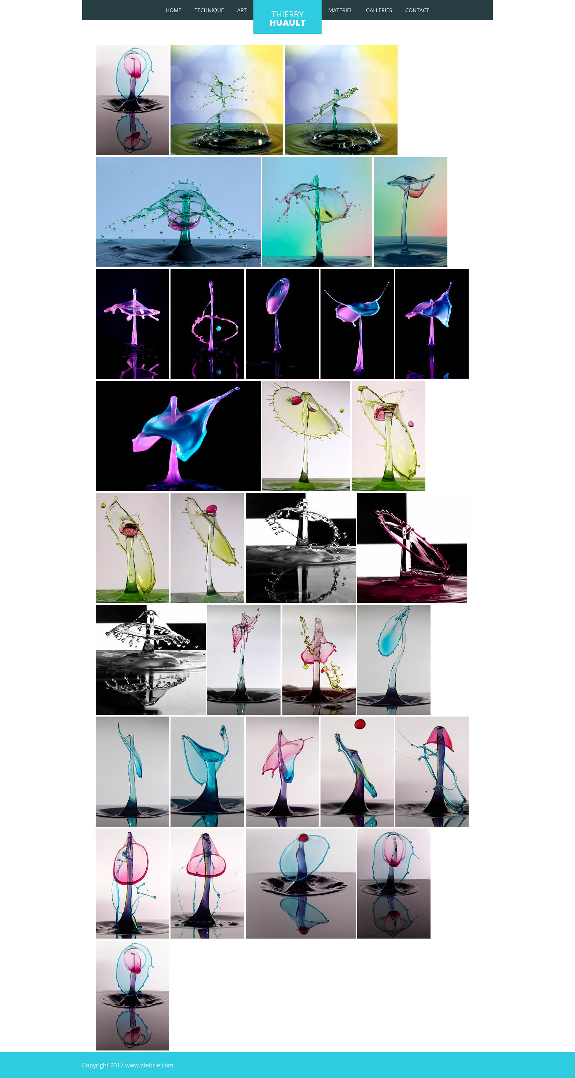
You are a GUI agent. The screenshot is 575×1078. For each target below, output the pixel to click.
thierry (287, 18)
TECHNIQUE (209, 10)
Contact (417, 10)
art (242, 10)
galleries (379, 10)
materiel (340, 10)
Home (174, 10)
